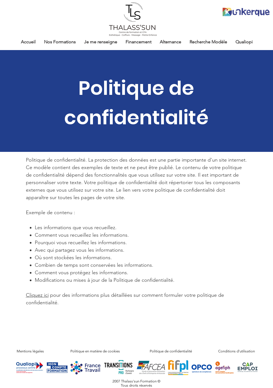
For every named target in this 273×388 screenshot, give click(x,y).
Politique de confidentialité (171, 351)
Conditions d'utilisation (236, 351)
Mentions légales (30, 351)
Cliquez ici (37, 295)
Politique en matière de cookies (95, 351)
